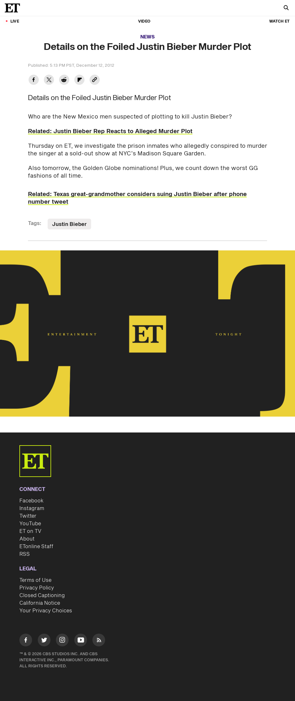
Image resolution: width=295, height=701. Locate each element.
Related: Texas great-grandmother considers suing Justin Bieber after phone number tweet (137, 198)
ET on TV (30, 531)
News (147, 37)
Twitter (28, 516)
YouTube (30, 523)
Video (144, 21)
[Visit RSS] (98, 641)
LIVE (14, 21)
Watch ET (279, 21)
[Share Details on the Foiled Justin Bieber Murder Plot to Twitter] (49, 80)
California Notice (39, 603)
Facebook (31, 501)
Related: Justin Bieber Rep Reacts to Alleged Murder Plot (110, 131)
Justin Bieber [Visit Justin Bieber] (69, 224)
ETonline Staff (36, 546)
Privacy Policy (36, 588)
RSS (24, 554)
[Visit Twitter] (44, 641)
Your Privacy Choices (45, 611)
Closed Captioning (42, 595)
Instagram (31, 508)
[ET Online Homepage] (14, 8)
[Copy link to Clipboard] (94, 80)
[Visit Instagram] (62, 641)
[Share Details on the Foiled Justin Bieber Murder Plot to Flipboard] (79, 80)
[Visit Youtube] (80, 641)
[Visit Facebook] (25, 641)
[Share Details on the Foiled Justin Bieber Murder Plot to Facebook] (33, 80)
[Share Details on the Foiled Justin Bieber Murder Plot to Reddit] (64, 80)
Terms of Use (35, 580)
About (27, 539)
